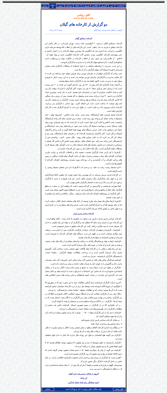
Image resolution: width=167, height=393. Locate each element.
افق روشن (84, 16)
